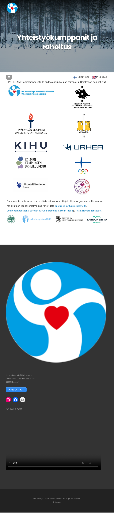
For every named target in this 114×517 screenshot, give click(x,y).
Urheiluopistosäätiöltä (19, 210)
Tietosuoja (57, 506)
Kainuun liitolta (73, 210)
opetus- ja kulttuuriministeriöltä (73, 205)
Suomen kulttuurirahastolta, (48, 210)
